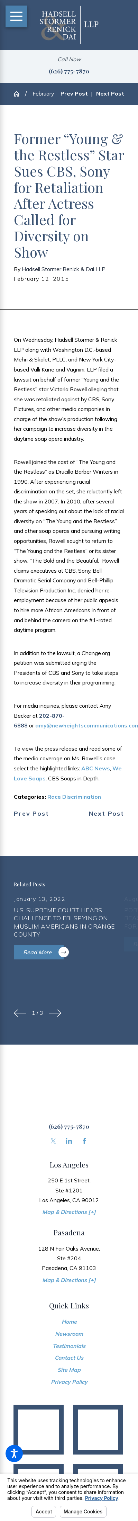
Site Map (69, 1369)
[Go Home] (19, 94)
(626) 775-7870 (69, 71)
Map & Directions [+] (69, 1211)
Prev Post (31, 813)
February (43, 93)
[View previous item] (20, 1013)
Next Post (106, 813)
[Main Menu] (17, 17)
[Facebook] (84, 1141)
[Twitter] (53, 1141)
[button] (14, 1453)
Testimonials (69, 1345)
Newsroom (69, 1333)
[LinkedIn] (69, 1141)
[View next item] (55, 1013)
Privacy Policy (69, 1381)
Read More (43, 952)
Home (69, 1321)
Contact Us (69, 1357)
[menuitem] (69, 1322)
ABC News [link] (95, 768)
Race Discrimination (74, 796)
